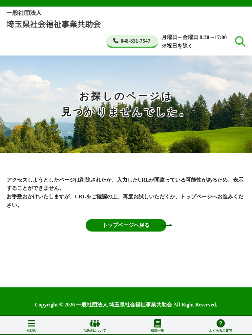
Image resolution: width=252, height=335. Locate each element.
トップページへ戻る (126, 225)
